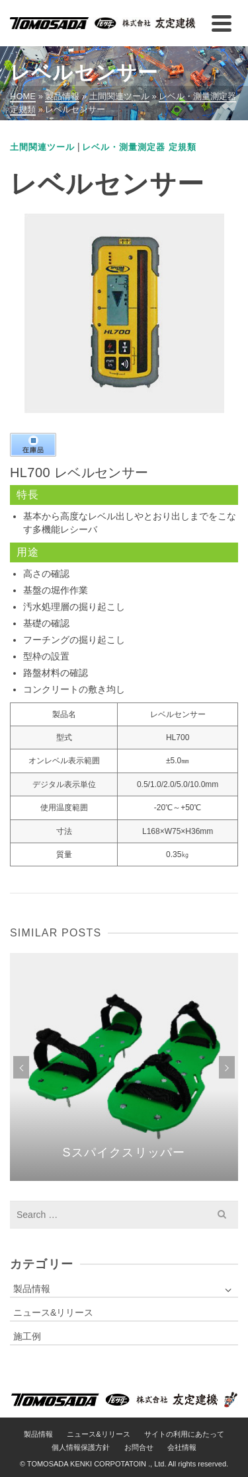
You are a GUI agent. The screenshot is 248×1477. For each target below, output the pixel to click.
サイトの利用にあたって (184, 1434)
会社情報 (181, 1447)
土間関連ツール (42, 147)
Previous (21, 1067)
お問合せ (138, 1447)
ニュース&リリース (53, 1312)
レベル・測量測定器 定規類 (139, 147)
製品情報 (31, 1288)
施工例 (27, 1336)
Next (227, 1067)
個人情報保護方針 (81, 1447)
